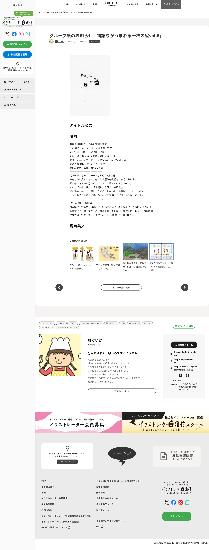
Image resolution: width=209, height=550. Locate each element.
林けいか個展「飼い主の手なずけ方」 (108, 257)
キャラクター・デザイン (69, 327)
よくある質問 (132, 4)
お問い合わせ (151, 4)
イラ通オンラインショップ (110, 522)
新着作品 (10, 105)
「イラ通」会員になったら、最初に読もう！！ (119, 481)
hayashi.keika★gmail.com (183, 355)
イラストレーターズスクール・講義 (60, 523)
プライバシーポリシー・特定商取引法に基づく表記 (66, 517)
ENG (20, 5)
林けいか (59, 41)
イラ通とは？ (47, 487)
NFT (99, 528)
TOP (43, 481)
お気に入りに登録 (184, 325)
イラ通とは (80, 4)
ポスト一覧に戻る (120, 287)
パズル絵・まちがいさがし (94, 323)
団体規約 (100, 493)
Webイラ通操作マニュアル (56, 529)
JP (14, 5)
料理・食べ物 (139, 323)
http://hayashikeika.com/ (183, 362)
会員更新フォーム (105, 505)
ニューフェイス (12, 97)
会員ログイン (171, 4)
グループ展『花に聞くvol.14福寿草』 (82, 257)
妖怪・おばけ (115, 323)
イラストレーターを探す (16, 81)
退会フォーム (102, 511)
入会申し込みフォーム (107, 499)
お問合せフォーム (184, 345)
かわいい (153, 323)
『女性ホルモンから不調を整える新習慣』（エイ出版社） (161, 257)
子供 (128, 323)
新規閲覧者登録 (17, 54)
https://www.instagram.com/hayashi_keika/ (184, 369)
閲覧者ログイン (17, 44)
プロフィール (121, 391)
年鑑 (95, 4)
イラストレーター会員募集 (111, 4)
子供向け (74, 323)
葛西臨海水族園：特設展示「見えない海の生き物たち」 (135, 257)
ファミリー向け (47, 323)
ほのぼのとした (47, 327)
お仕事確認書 (102, 487)
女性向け (62, 323)
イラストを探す (12, 89)
